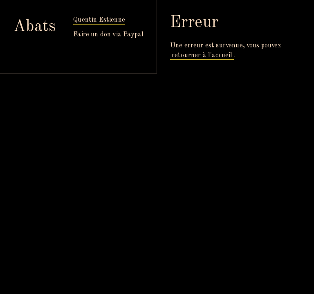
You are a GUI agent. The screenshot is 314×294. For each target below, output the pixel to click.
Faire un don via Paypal (108, 34)
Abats (34, 27)
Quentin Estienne (99, 20)
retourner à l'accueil (202, 55)
